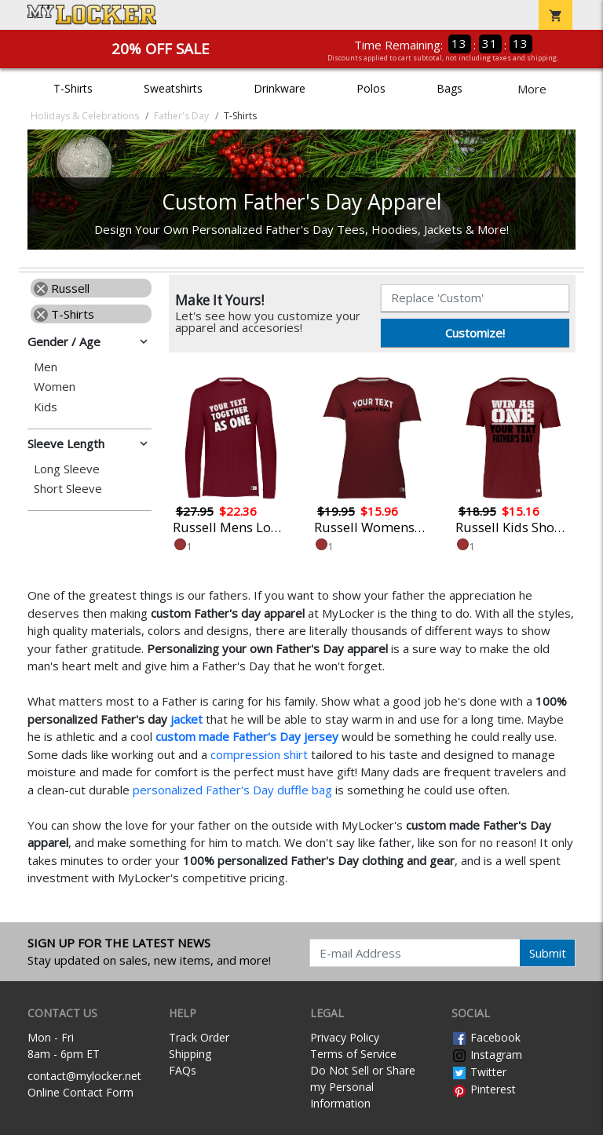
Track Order (199, 1037)
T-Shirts (73, 88)
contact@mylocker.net (84, 1075)
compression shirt (259, 754)
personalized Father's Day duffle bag (232, 789)
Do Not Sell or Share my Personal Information (362, 1087)
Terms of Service (353, 1053)
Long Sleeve (67, 469)
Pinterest (483, 1089)
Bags (449, 88)
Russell (62, 288)
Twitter (478, 1071)
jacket (186, 719)
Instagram (486, 1054)
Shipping (190, 1053)
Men (45, 367)
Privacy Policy (344, 1037)
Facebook (486, 1037)
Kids (45, 407)
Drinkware (279, 88)
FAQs (182, 1070)
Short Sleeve (68, 488)
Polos (371, 88)
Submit (547, 953)
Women (54, 386)
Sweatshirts (173, 88)
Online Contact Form (80, 1092)
